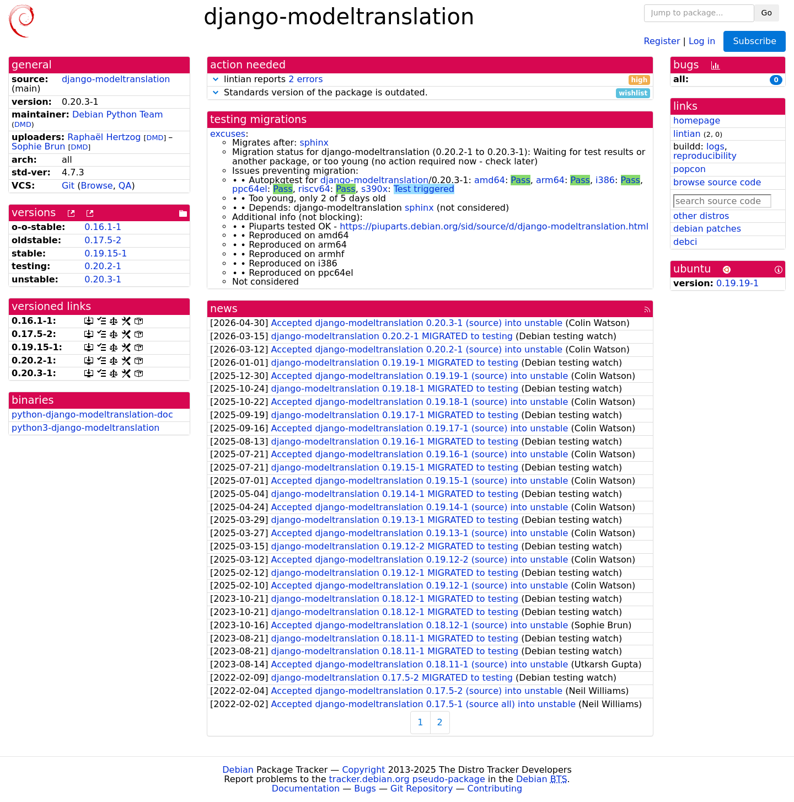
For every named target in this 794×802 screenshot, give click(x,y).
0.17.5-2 (102, 240)
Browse (96, 185)
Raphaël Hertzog (104, 137)
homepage (696, 120)
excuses (227, 134)
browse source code (717, 182)
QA (125, 185)
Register (662, 40)
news (224, 308)
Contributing (495, 788)
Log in (702, 40)
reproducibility (705, 156)
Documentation (306, 788)
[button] (215, 79)
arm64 (550, 180)
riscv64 (314, 189)
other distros (701, 216)
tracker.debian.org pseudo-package (407, 779)
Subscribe (754, 41)
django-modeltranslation (116, 79)
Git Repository (421, 788)
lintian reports (430, 79)
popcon (689, 169)
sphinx (314, 142)
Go (766, 12)
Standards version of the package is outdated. (430, 93)
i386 (605, 180)
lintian (687, 134)
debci (685, 242)
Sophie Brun (38, 146)
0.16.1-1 (102, 227)
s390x (374, 189)
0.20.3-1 (102, 279)
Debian (238, 769)
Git (68, 185)
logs (715, 146)
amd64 (489, 180)
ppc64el (249, 189)
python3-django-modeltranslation (85, 428)
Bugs (365, 788)
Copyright (363, 769)
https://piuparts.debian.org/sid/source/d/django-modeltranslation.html (494, 226)
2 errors (305, 79)
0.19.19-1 (737, 283)
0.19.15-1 (105, 253)
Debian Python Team (117, 114)
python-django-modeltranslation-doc (92, 414)
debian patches (707, 228)
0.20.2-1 (102, 266)
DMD (22, 124)
